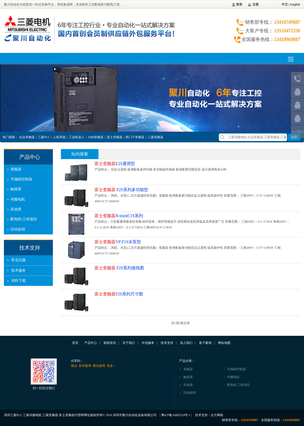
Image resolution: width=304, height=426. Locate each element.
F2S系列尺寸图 (119, 294)
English (295, 4)
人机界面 (59, 137)
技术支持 (29, 248)
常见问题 (18, 260)
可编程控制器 (21, 179)
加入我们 (186, 343)
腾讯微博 (99, 366)
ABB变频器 (96, 137)
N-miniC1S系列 (119, 216)
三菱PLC (44, 137)
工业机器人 (76, 137)
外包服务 (148, 343)
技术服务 (18, 270)
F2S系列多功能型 (121, 189)
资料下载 (18, 281)
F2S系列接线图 (119, 268)
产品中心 (29, 157)
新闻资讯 (109, 343)
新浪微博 (85, 366)
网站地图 (224, 343)
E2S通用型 (115, 163)
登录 (239, 4)
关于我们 (128, 343)
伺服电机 (17, 199)
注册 (255, 4)
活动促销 (17, 229)
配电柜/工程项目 (23, 219)
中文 (285, 4)
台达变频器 (27, 137)
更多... (111, 366)
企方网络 (217, 415)
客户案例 (205, 343)
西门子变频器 (135, 137)
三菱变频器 (155, 137)
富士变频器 (114, 137)
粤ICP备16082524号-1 (176, 415)
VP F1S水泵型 (118, 242)
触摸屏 (15, 189)
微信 (74, 366)
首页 (75, 343)
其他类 (15, 209)
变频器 (15, 169)
